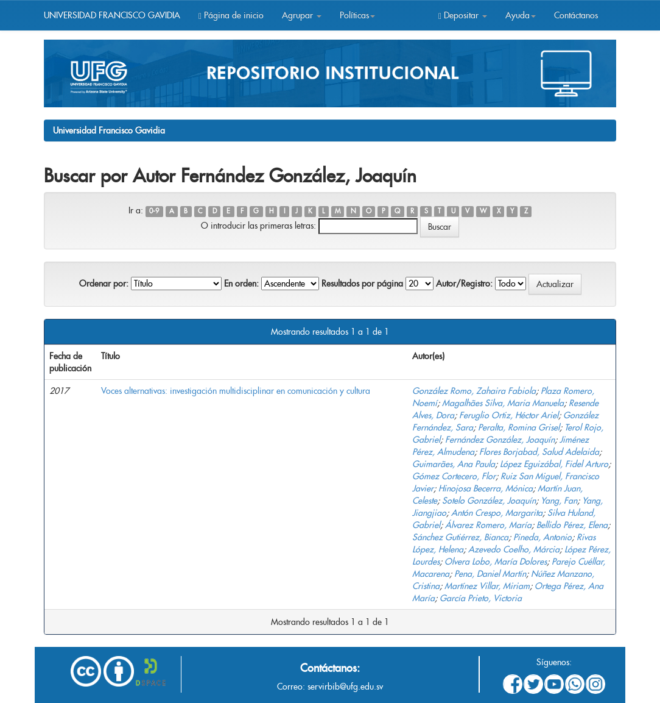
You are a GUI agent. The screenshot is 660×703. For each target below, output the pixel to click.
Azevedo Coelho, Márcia (514, 549)
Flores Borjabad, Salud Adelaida (539, 451)
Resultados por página (362, 283)
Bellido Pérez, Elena (572, 524)
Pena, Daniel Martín (490, 573)
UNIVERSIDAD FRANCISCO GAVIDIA (112, 15)
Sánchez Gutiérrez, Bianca (460, 537)
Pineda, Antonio (542, 537)
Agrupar (301, 15)
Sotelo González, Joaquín (489, 500)
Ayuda (520, 15)
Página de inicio (231, 15)
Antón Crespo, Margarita (496, 512)
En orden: (241, 283)
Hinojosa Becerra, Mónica (485, 488)
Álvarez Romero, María (488, 524)
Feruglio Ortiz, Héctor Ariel (508, 415)
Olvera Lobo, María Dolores (495, 561)
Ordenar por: (103, 283)
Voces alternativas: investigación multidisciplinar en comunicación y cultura (235, 390)
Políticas (357, 15)
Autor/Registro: (464, 283)
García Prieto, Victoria (481, 598)
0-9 (154, 211)
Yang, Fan (559, 500)
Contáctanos (576, 15)
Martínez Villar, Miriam (487, 585)
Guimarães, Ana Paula (453, 464)
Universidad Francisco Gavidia (109, 130)
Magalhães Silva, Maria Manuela (503, 403)
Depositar (462, 15)
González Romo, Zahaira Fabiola (474, 390)
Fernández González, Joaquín (500, 439)
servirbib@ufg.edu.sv (345, 686)
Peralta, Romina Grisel (519, 427)
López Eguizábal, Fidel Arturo (554, 464)
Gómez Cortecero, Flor (454, 476)
